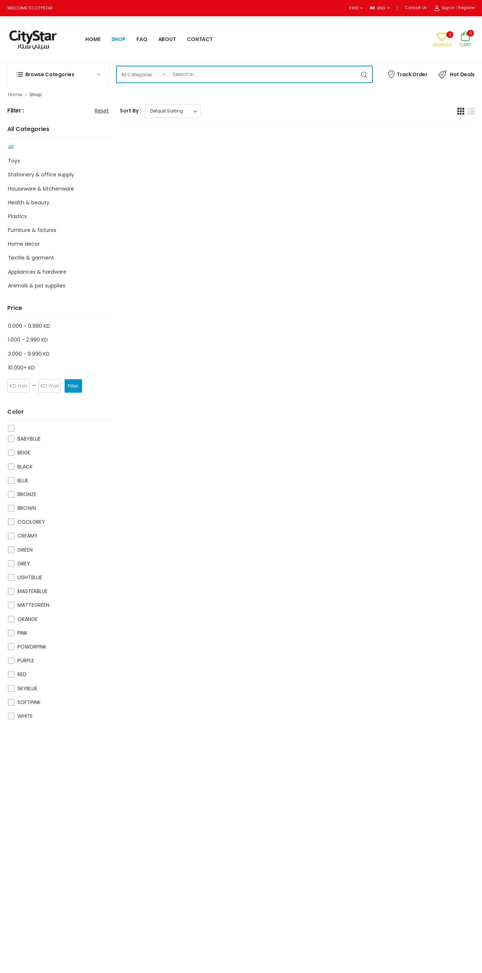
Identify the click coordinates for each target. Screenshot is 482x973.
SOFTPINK (29, 702)
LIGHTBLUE (29, 577)
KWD (353, 8)
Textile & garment (31, 257)
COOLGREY (31, 522)
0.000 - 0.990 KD (29, 326)
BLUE (22, 480)
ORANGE (27, 619)
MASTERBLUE (32, 591)
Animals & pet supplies (36, 285)
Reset (102, 110)
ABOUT (167, 39)
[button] (58, 74)
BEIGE (23, 452)
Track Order (407, 74)
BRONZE (26, 494)
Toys (14, 160)
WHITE (25, 716)
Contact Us (416, 8)
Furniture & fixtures (32, 230)
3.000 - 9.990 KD (29, 353)
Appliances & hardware (37, 271)
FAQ (141, 39)
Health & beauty (28, 202)
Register (466, 8)
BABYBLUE (29, 438)
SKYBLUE (27, 688)
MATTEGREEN (33, 605)
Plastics (17, 216)
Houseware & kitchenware (41, 188)
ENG (377, 8)
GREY (23, 563)
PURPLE (25, 660)
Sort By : (130, 110)
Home (15, 94)
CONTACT (200, 39)
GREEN (25, 549)
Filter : (15, 111)
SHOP (118, 39)
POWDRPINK (31, 646)
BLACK (25, 466)
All (10, 147)
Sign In (444, 8)
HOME (93, 39)
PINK (22, 633)
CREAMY (27, 535)
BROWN (26, 508)
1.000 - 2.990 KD (28, 339)
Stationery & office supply (41, 174)
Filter (73, 386)
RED (21, 674)
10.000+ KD (21, 367)
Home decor (24, 244)
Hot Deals (456, 74)
